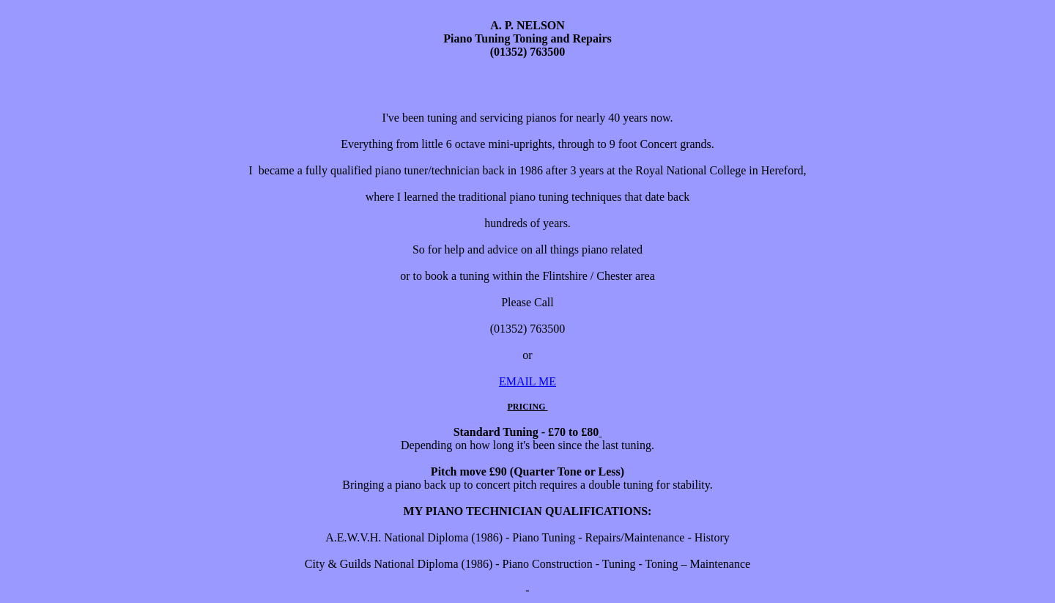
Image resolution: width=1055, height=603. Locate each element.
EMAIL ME (527, 381)
